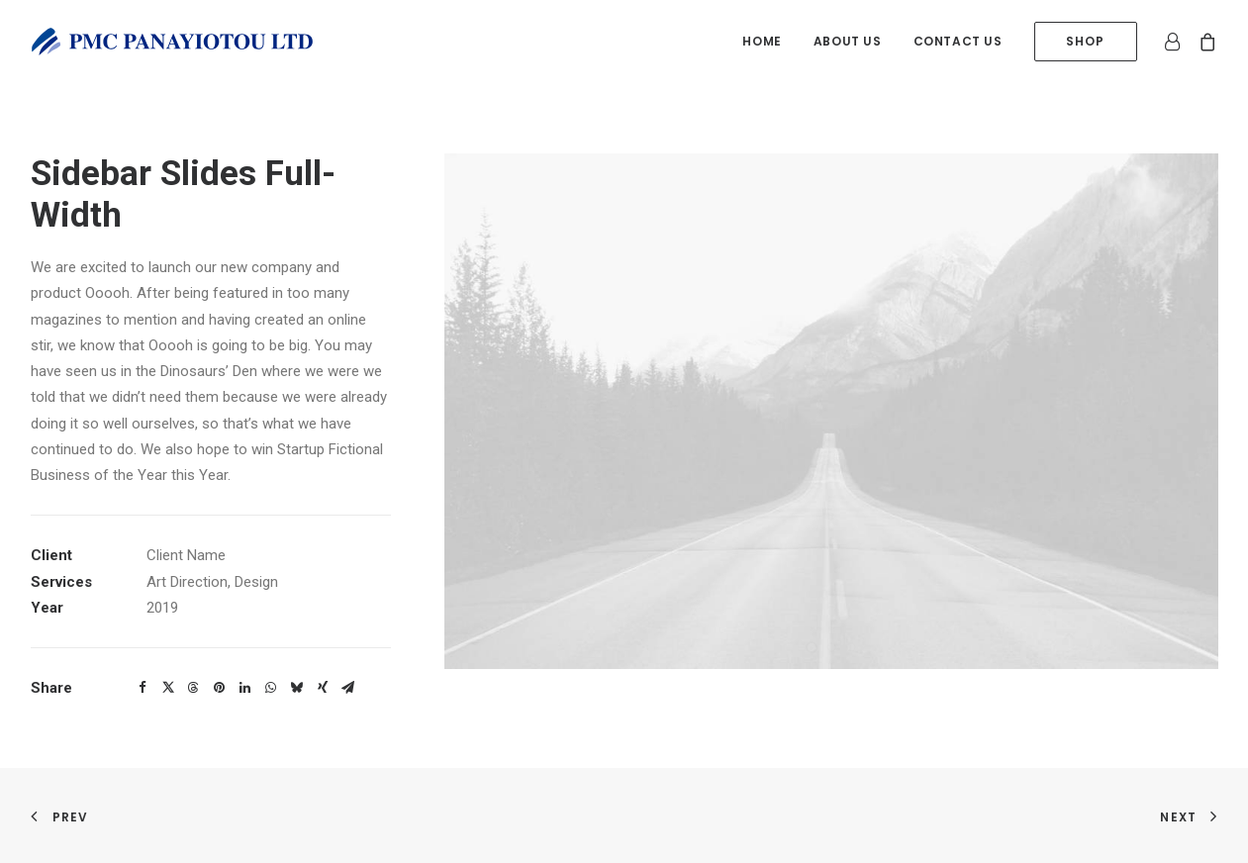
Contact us (958, 41)
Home (761, 41)
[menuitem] (761, 41)
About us (848, 41)
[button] (142, 688)
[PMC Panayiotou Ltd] (172, 41)
